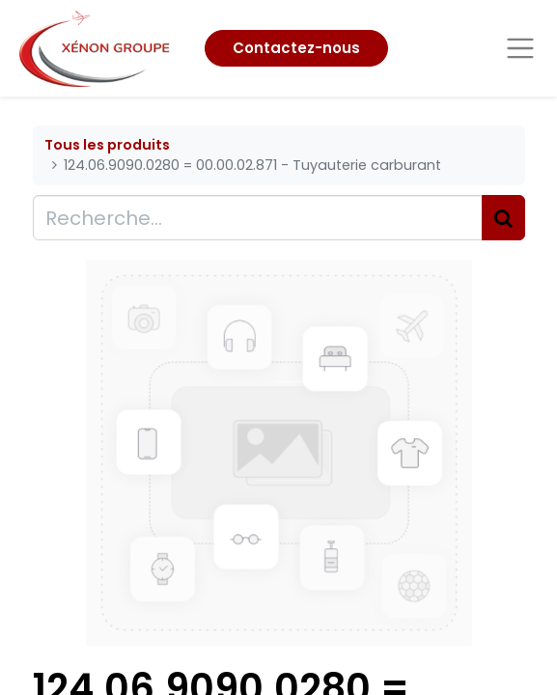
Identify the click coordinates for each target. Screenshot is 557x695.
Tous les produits (107, 144)
